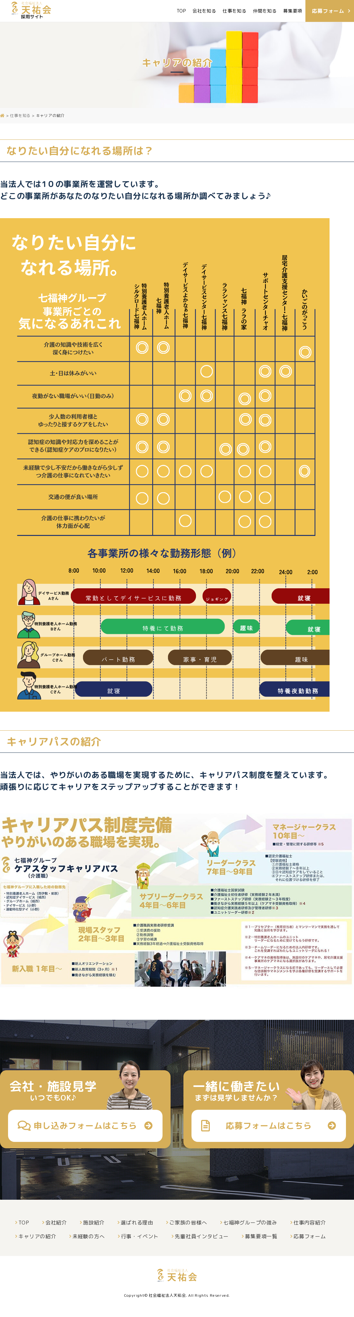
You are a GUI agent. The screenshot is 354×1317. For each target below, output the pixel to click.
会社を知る (204, 11)
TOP (181, 11)
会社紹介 (56, 1222)
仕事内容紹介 (309, 1222)
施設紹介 (94, 1222)
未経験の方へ (88, 1236)
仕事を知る (235, 11)
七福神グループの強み (250, 1222)
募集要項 (292, 11)
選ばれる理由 (137, 1222)
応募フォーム (309, 1236)
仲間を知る (265, 11)
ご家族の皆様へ (188, 1222)
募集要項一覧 (261, 1236)
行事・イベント (140, 1236)
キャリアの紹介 (37, 1236)
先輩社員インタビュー (202, 1236)
